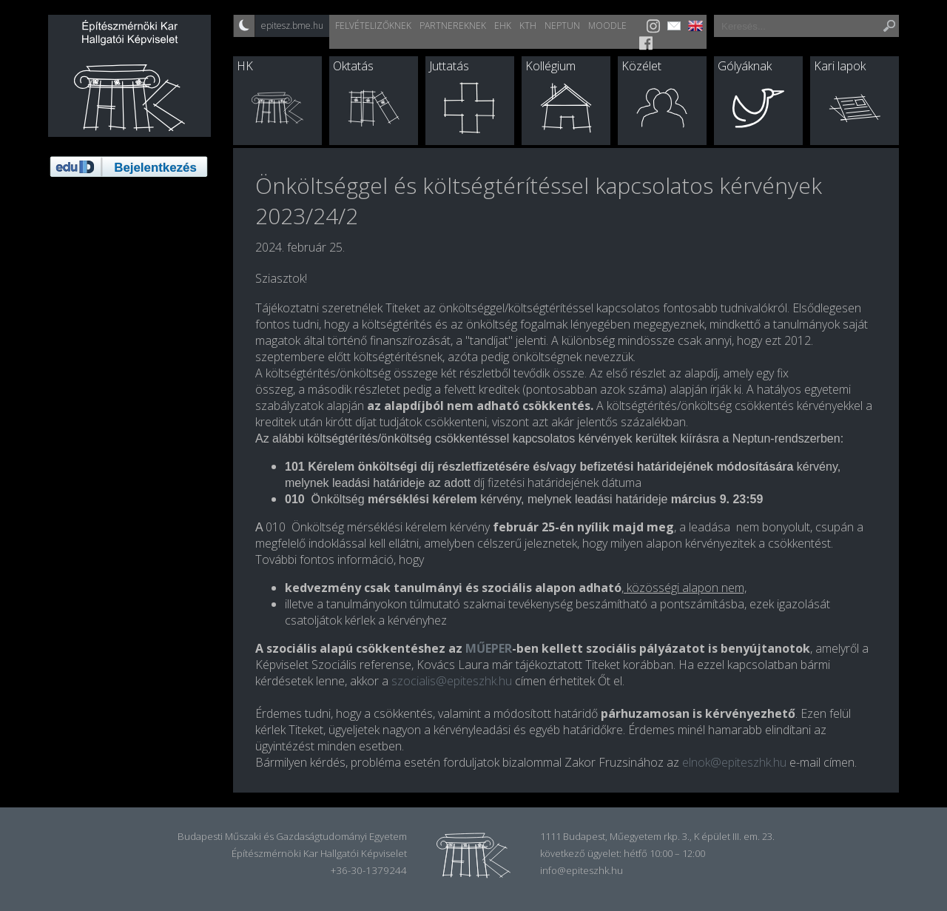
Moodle (607, 25)
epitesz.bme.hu (292, 25)
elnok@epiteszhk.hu (734, 762)
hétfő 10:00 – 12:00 (664, 853)
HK (245, 66)
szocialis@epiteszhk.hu (451, 681)
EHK (502, 25)
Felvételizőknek (373, 25)
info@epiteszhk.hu (581, 870)
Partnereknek (452, 25)
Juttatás (449, 66)
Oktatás (353, 66)
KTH (527, 25)
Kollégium (550, 66)
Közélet (641, 66)
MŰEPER (488, 648)
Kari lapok (840, 66)
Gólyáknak (745, 66)
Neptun (562, 25)
